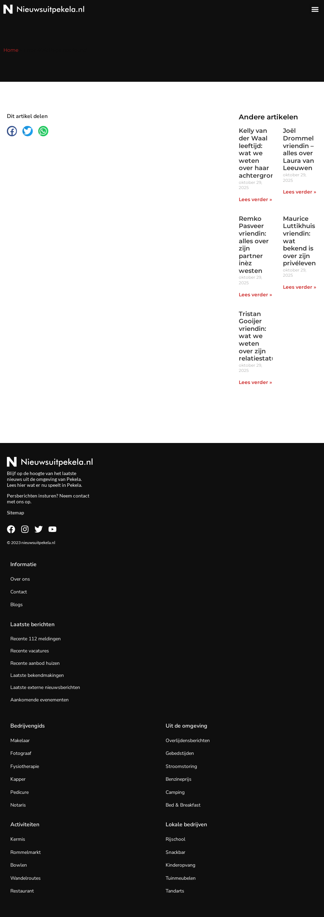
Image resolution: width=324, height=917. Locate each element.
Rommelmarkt (25, 852)
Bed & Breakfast (183, 805)
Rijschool (175, 839)
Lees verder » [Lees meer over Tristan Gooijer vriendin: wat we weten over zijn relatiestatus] (255, 382)
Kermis (17, 839)
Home (10, 50)
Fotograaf (20, 753)
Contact (18, 592)
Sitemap (15, 512)
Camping (175, 792)
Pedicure (19, 792)
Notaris (18, 805)
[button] (315, 9)
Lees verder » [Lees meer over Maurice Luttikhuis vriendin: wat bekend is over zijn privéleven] (299, 287)
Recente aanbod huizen (35, 663)
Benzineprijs (179, 779)
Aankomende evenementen (39, 700)
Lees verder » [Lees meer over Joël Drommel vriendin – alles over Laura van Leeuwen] (299, 192)
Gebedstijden (180, 753)
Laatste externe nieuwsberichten (45, 687)
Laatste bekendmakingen (37, 675)
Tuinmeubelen (181, 878)
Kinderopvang (180, 865)
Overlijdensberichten (188, 740)
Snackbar (175, 852)
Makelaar (20, 740)
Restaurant (22, 891)
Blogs (16, 604)
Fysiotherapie (24, 766)
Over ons (20, 579)
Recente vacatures (29, 651)
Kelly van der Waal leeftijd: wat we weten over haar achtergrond (259, 153)
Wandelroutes (25, 878)
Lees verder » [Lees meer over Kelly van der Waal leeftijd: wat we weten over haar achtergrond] (255, 199)
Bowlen (18, 865)
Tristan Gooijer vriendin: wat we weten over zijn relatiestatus (259, 336)
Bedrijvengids (27, 726)
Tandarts (175, 891)
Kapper (18, 779)
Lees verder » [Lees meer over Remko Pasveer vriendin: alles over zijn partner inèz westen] (255, 295)
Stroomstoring (181, 766)
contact (81, 496)
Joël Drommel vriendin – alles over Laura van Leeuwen (298, 149)
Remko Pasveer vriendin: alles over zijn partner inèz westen (254, 245)
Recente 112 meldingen (35, 638)
